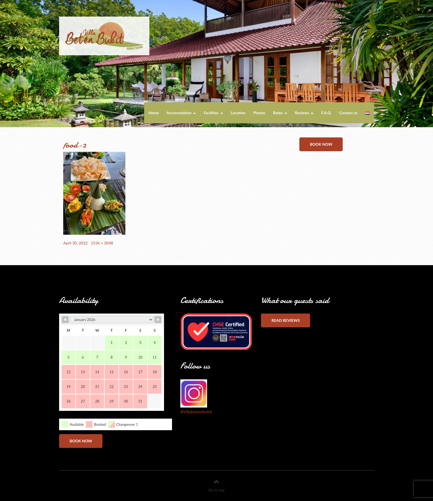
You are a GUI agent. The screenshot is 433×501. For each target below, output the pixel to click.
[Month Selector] (111, 319)
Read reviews (285, 320)
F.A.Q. (326, 112)
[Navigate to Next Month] (158, 319)
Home (153, 112)
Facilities (211, 112)
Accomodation (179, 112)
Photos (259, 112)
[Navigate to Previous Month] (65, 319)
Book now (321, 144)
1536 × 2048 (102, 243)
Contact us (348, 112)
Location (238, 112)
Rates (278, 112)
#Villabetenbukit (196, 411)
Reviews (302, 112)
